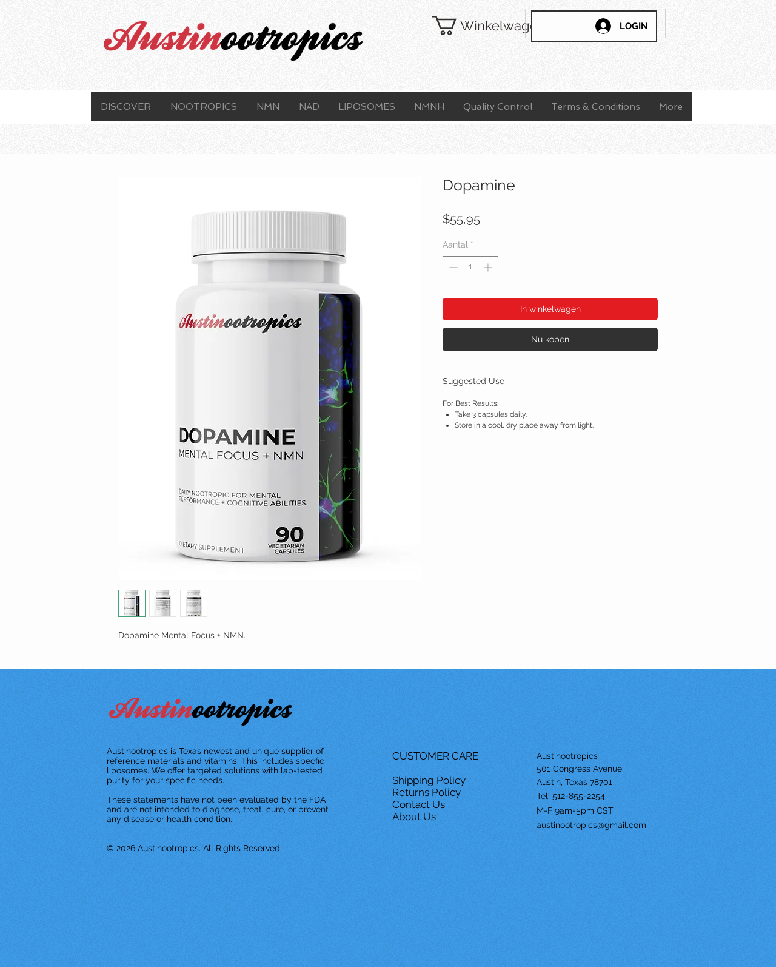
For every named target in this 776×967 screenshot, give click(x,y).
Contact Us (419, 804)
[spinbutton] (470, 267)
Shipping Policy (430, 780)
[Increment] (489, 267)
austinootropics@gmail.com (591, 825)
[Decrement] (452, 267)
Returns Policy (427, 792)
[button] (469, 25)
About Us (415, 816)
